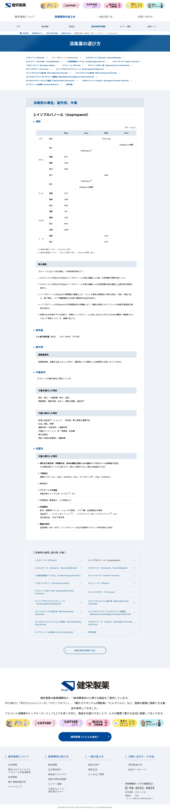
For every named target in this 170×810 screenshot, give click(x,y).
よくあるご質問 (96, 774)
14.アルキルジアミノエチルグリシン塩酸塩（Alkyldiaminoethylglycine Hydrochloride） (60, 76)
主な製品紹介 (55, 769)
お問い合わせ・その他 (141, 756)
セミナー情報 (125, 26)
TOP (18, 26)
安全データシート (137, 769)
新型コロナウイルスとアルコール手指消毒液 (19, 771)
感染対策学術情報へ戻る (84, 650)
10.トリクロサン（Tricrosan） (38, 69)
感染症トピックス (57, 774)
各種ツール (151, 26)
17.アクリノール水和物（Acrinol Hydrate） (42, 84)
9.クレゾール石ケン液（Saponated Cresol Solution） (109, 65)
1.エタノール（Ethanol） (35, 57)
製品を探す (94, 764)
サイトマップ (15, 786)
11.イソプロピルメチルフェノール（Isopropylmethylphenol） (80, 69)
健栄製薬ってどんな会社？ (85, 736)
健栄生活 (92, 769)
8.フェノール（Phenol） (72, 65)
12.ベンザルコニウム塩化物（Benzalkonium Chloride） (47, 73)
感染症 (71, 26)
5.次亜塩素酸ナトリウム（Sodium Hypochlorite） (86, 61)
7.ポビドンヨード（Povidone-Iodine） (41, 65)
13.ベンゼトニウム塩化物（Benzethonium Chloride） (97, 73)
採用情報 (12, 777)
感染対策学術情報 (98, 26)
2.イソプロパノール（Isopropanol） (65, 57)
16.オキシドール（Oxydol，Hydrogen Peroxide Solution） (106, 80)
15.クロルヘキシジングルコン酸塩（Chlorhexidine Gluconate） (51, 80)
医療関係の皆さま (58, 756)
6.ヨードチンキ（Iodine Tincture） (127, 61)
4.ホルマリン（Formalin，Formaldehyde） (43, 61)
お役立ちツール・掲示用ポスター (57, 790)
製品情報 (45, 26)
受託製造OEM (135, 764)
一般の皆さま (96, 756)
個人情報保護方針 (17, 781)
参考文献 (69, 84)
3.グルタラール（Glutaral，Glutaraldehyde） (104, 57)
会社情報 (12, 764)
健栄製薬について (18, 756)
